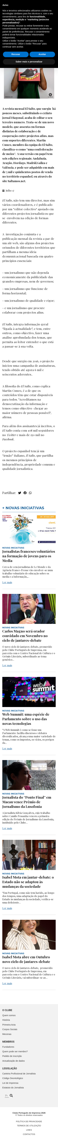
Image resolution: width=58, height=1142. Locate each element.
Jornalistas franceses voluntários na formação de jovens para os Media (28, 556)
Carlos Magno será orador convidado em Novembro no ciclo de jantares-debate (25, 636)
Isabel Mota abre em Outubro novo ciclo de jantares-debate (26, 959)
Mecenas (6, 1034)
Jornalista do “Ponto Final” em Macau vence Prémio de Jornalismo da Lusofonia (26, 802)
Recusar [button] (15, 1128)
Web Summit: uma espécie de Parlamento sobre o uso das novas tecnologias (25, 719)
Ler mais (7, 582)
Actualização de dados (13, 1061)
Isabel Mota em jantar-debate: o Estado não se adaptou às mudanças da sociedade (28, 882)
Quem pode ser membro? (15, 1051)
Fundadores (8, 1047)
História (6, 1020)
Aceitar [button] (42, 1128)
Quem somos (9, 1015)
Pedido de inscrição (12, 1056)
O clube (7, 1010)
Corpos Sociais (9, 1029)
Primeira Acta (9, 1024)
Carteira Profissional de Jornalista (19, 1073)
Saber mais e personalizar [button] (29, 1135)
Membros (8, 1041)
